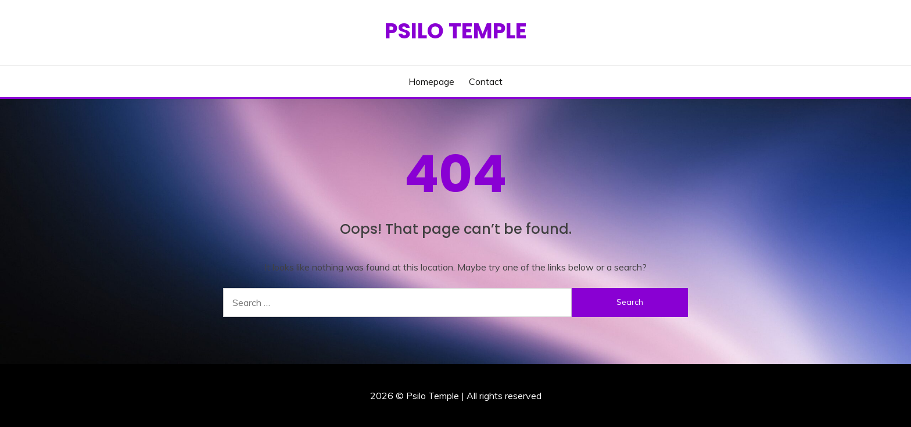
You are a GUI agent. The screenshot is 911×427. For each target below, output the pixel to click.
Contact (486, 81)
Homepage (431, 81)
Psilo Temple (456, 31)
